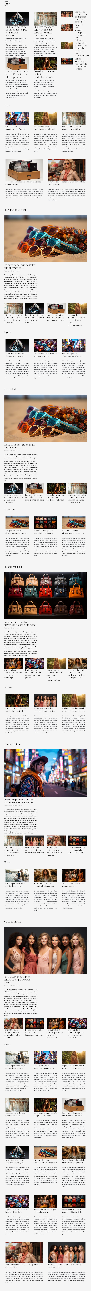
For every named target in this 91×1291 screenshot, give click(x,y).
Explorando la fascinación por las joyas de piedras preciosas (45, 356)
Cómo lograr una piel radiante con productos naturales (44, 74)
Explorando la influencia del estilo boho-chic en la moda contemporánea (82, 49)
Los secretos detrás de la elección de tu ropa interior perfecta (17, 74)
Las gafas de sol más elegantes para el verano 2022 (19, 266)
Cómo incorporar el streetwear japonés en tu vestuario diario (15, 129)
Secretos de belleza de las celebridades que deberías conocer (81, 17)
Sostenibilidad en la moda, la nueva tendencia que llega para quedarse (76, 674)
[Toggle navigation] (7, 3)
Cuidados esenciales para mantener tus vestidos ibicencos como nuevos (44, 31)
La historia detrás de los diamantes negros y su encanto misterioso (16, 31)
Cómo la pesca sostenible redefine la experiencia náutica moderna (15, 886)
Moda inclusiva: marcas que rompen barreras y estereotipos (13, 674)
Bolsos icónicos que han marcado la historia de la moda (81, 64)
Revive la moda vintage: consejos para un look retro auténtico (80, 32)
